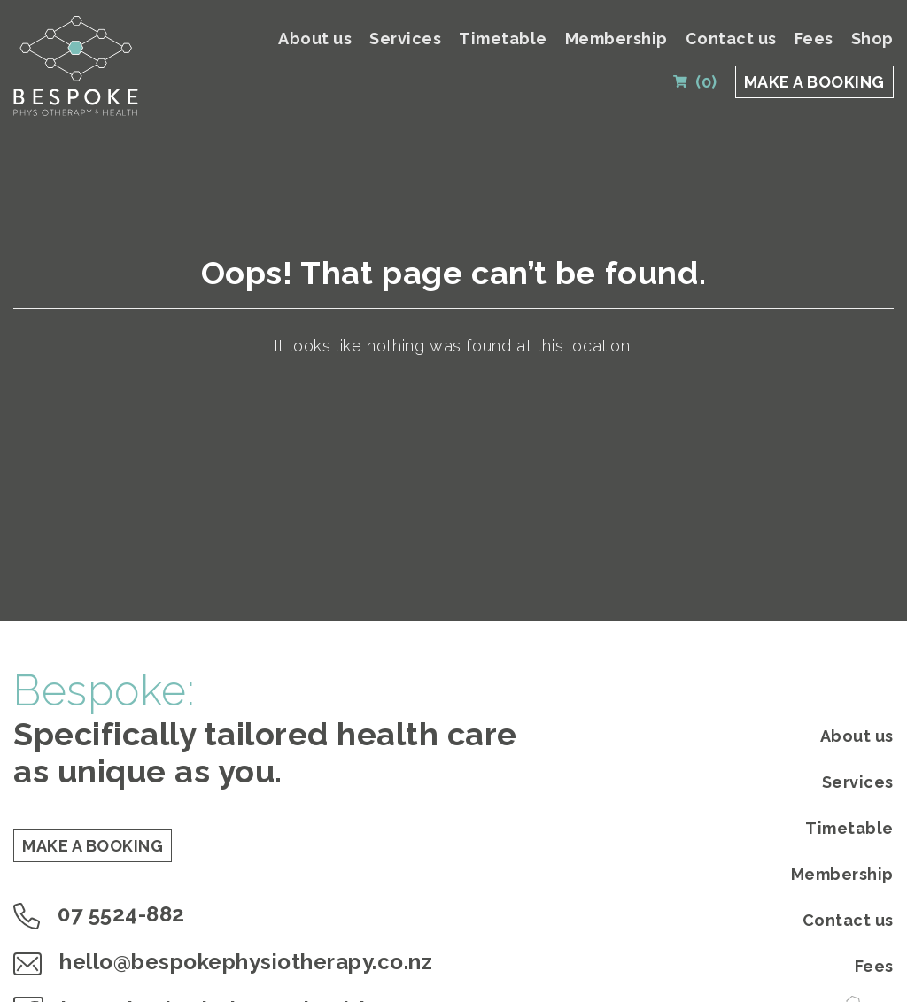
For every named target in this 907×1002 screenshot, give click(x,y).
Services (405, 38)
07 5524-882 (99, 914)
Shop (872, 38)
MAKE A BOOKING (814, 82)
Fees (814, 38)
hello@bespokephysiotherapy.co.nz (222, 962)
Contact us (731, 38)
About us (315, 38)
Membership (616, 38)
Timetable (503, 38)
